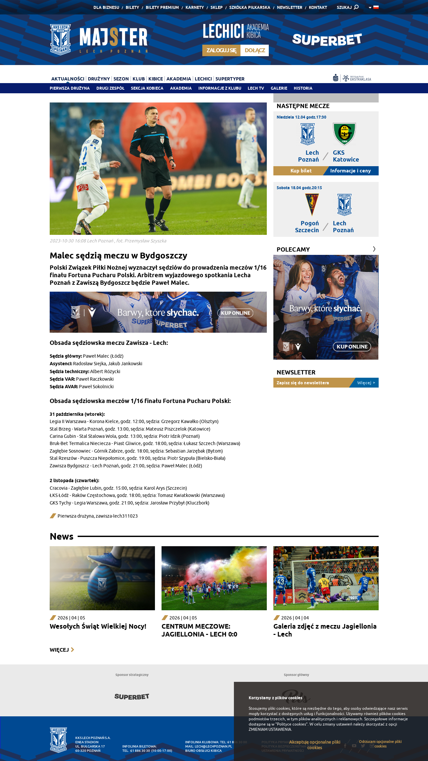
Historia (303, 88)
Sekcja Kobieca (147, 88)
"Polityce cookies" (291, 724)
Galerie (279, 88)
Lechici (203, 78)
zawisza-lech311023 (117, 516)
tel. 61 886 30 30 (136, 751)
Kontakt (318, 7)
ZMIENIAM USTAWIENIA (270, 729)
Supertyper (229, 78)
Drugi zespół (110, 88)
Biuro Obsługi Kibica (203, 751)
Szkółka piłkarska (249, 7)
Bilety (132, 7)
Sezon (121, 78)
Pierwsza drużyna (70, 88)
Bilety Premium (162, 7)
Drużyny (99, 78)
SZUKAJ (344, 7)
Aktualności (67, 78)
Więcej (59, 650)
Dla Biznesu (106, 7)
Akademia (181, 88)
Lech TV (256, 88)
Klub (139, 78)
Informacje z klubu (219, 88)
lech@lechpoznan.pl (213, 746)
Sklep (217, 7)
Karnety (195, 7)
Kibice (155, 78)
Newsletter (289, 7)
